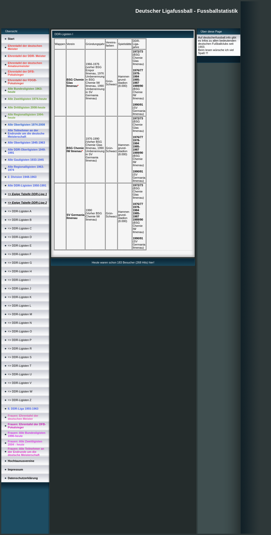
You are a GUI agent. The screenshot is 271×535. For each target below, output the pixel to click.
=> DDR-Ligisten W (20, 391)
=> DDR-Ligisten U (20, 374)
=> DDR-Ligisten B (20, 219)
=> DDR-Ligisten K (20, 297)
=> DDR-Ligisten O (20, 331)
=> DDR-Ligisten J (19, 288)
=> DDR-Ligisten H (20, 271)
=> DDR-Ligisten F (19, 254)
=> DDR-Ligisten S (20, 357)
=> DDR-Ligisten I (19, 279)
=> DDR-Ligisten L (19, 305)
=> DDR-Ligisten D (20, 237)
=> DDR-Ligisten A (19, 211)
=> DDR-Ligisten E (20, 245)
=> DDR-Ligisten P (20, 339)
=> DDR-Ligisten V (20, 382)
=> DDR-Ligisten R (20, 348)
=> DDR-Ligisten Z (19, 400)
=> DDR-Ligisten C (20, 228)
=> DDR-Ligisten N (20, 322)
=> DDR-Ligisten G (20, 262)
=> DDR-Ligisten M (20, 314)
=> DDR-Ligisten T (19, 365)
